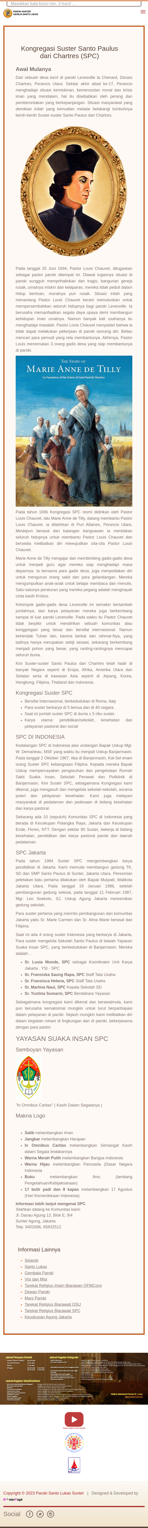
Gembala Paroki (39, 1273)
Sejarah (32, 1260)
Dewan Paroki (37, 1292)
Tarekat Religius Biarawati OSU (53, 1304)
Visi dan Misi (36, 1279)
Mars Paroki (35, 1298)
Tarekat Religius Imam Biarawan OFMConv (63, 1285)
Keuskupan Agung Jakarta (48, 1317)
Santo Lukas (36, 1266)
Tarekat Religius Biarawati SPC (52, 1310)
